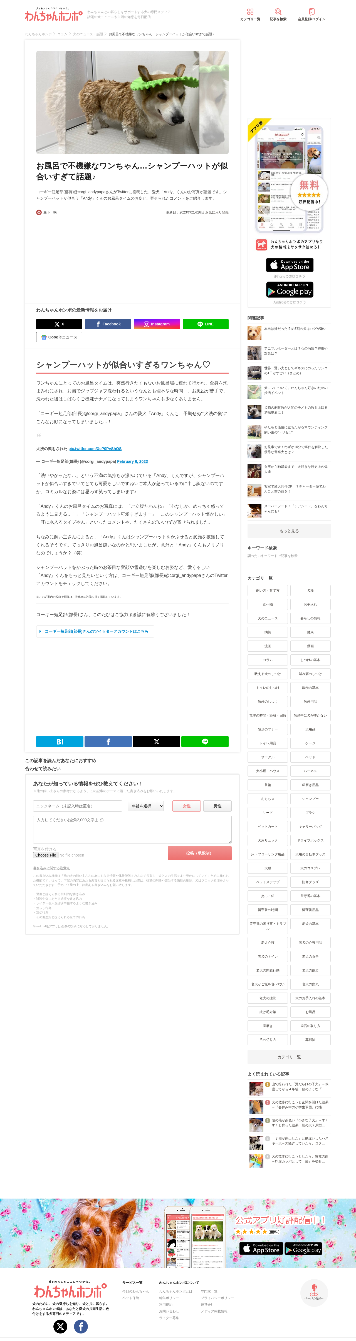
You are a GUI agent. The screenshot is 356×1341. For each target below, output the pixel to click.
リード (268, 813)
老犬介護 (268, 943)
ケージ (310, 743)
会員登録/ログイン (311, 19)
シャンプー (310, 799)
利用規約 (165, 1305)
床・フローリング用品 (268, 854)
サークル (268, 757)
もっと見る (289, 531)
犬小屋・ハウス (268, 771)
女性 (187, 806)
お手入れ (310, 604)
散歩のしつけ (268, 702)
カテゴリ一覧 (250, 19)
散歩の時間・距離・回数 (267, 715)
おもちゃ (268, 799)
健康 (310, 632)
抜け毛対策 (267, 1012)
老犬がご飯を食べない (268, 984)
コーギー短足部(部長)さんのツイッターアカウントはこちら (97, 631)
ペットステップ (268, 882)
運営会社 (207, 1305)
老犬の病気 (310, 984)
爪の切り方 (267, 1040)
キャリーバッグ (310, 826)
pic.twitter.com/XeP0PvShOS (95, 448)
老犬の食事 (310, 956)
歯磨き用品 (310, 785)
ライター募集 (169, 1318)
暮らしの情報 (310, 618)
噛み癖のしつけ (310, 674)
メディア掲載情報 (214, 1311)
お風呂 (310, 1012)
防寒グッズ (310, 882)
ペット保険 (130, 1298)
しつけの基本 (310, 660)
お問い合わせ (169, 1311)
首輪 (267, 785)
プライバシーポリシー (217, 1298)
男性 (217, 806)
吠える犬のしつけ (267, 674)
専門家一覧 (209, 1291)
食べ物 (268, 604)
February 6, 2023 (132, 461)
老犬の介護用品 (310, 943)
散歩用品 (310, 702)
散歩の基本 (310, 688)
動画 (310, 646)
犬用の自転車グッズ (310, 854)
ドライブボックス (310, 840)
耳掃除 (310, 1040)
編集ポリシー (169, 1298)
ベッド (310, 757)
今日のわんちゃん (135, 1291)
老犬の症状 (267, 998)
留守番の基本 (310, 896)
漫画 (267, 646)
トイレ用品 (267, 743)
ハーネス (310, 771)
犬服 (267, 868)
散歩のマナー (268, 729)
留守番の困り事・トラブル (267, 926)
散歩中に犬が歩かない (310, 715)
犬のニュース (268, 618)
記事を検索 (278, 19)
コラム (268, 660)
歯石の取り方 (310, 1026)
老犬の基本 (310, 924)
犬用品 (310, 729)
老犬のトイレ (268, 956)
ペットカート (268, 826)
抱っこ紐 (268, 896)
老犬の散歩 (310, 970)
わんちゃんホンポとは (175, 1291)
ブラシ (310, 813)
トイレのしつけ (268, 688)
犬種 (310, 590)
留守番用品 (310, 910)
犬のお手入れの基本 (310, 998)
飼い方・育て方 (268, 590)
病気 (267, 632)
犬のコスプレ (310, 868)
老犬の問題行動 (268, 970)
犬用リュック (268, 840)
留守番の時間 (268, 910)
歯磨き (268, 1026)
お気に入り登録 (217, 212)
